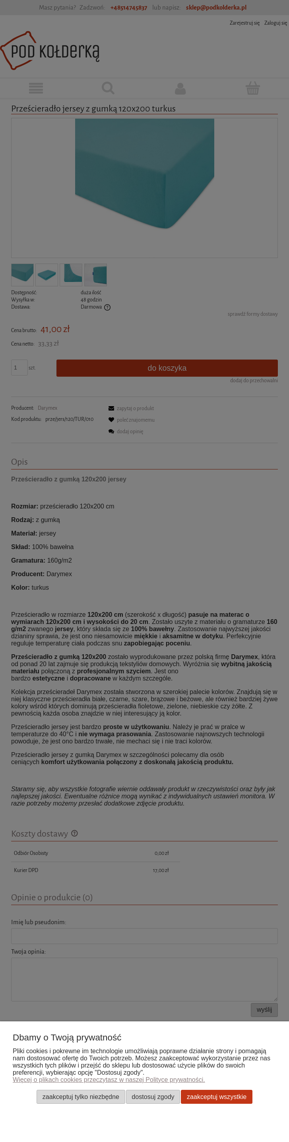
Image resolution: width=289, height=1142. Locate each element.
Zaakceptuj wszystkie (216, 1096)
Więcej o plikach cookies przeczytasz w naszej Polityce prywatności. (109, 1079)
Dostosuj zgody (153, 1096)
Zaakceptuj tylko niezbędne (81, 1096)
